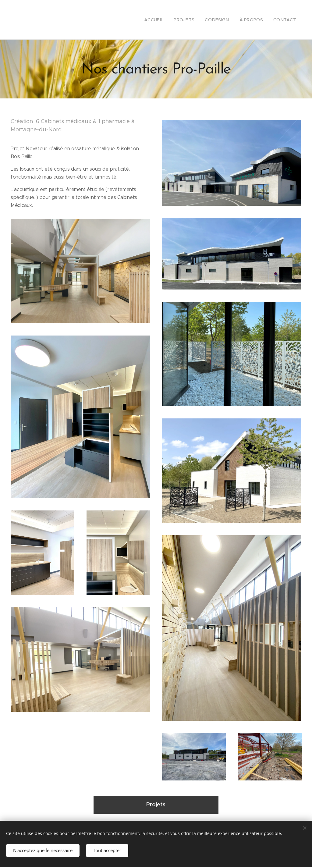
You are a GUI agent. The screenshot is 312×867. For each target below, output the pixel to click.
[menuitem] (162, 19)
